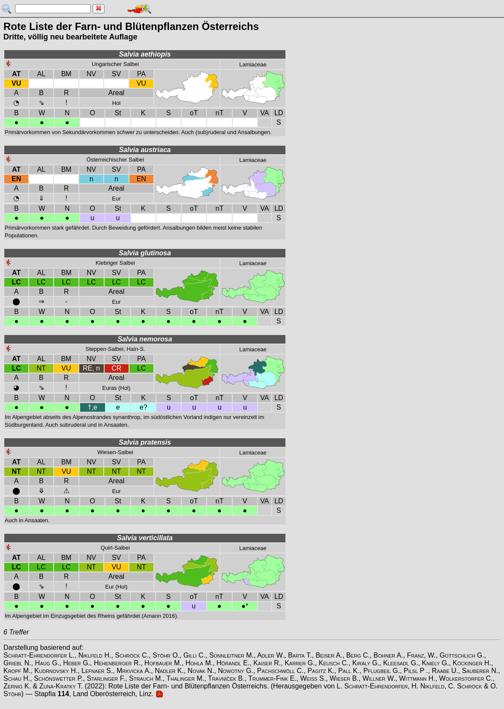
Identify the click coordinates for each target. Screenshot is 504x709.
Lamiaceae (253, 64)
